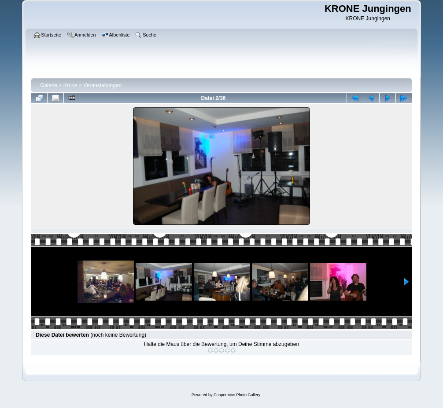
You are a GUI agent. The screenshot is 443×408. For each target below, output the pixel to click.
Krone (70, 85)
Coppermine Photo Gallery (237, 395)
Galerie (48, 85)
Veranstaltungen (102, 85)
